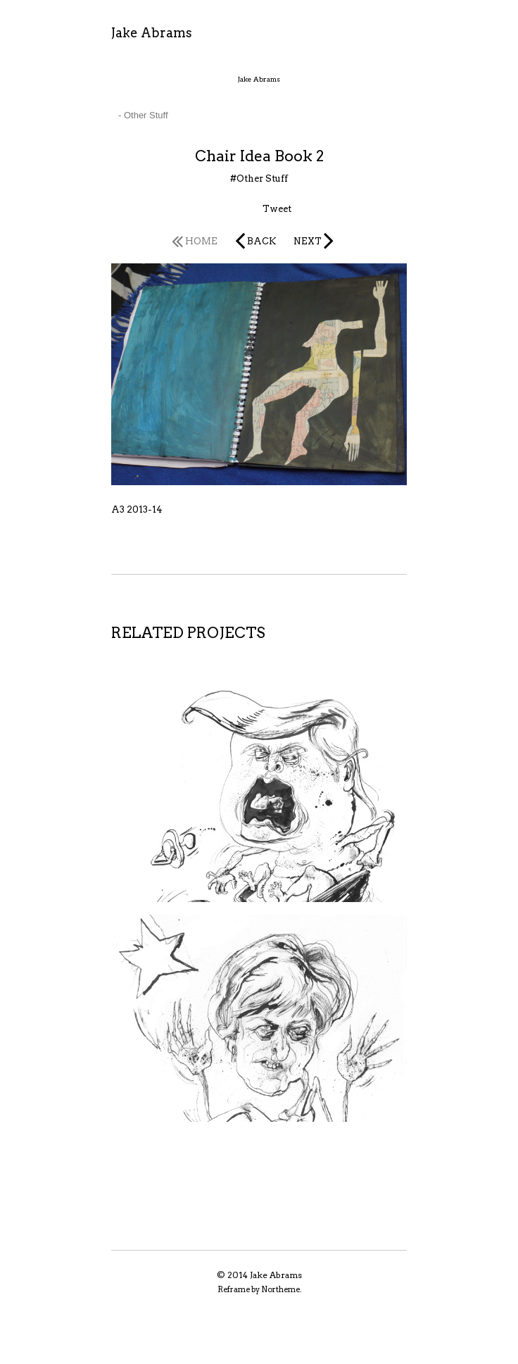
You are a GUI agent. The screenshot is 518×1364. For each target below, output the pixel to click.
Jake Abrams (151, 32)
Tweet (277, 209)
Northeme (280, 1289)
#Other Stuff (259, 178)
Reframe (233, 1289)
